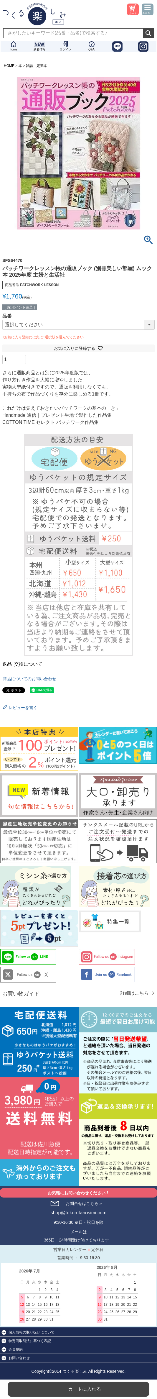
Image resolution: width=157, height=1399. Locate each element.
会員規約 (16, 1349)
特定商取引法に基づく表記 (30, 1341)
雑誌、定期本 (36, 66)
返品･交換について (22, 664)
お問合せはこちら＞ (84, 1203)
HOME (9, 66)
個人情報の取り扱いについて (31, 1332)
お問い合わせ (19, 1358)
